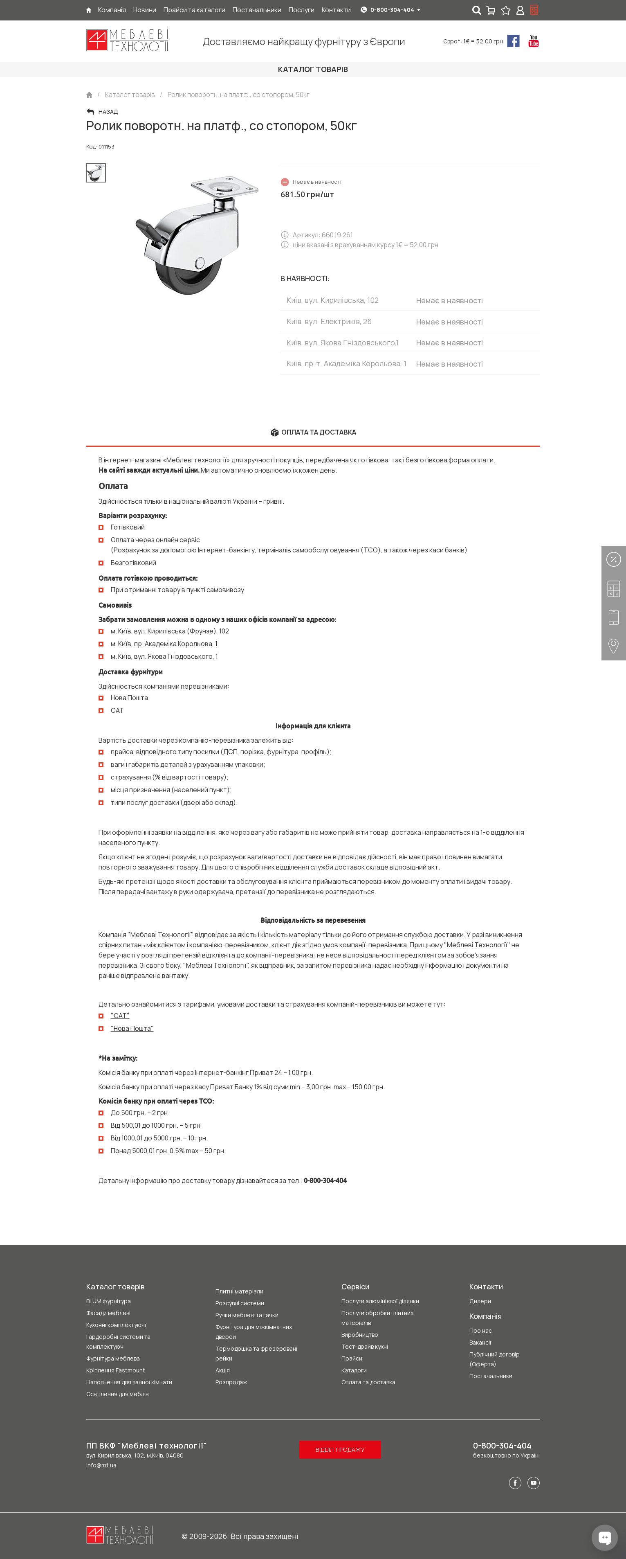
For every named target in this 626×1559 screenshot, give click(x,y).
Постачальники (490, 1376)
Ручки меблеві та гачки (246, 1315)
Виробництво (359, 1334)
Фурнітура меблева (113, 1358)
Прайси (351, 1358)
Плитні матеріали (239, 1291)
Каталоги (354, 1370)
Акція (222, 1370)
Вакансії (480, 1342)
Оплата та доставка (368, 1382)
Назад (108, 112)
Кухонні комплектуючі (116, 1325)
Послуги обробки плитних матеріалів (377, 1318)
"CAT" (120, 1015)
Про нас (480, 1330)
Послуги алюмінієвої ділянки (380, 1301)
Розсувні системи (239, 1303)
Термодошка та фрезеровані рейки (256, 1353)
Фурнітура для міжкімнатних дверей (253, 1331)
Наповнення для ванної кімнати (129, 1382)
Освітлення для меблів (117, 1394)
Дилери (480, 1301)
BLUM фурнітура (108, 1301)
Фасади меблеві (108, 1313)
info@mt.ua (101, 1465)
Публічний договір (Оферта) (494, 1359)
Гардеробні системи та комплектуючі (118, 1341)
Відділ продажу (340, 1449)
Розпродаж (231, 1382)
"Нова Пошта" (132, 1028)
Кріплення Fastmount (115, 1370)
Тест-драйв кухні (364, 1346)
